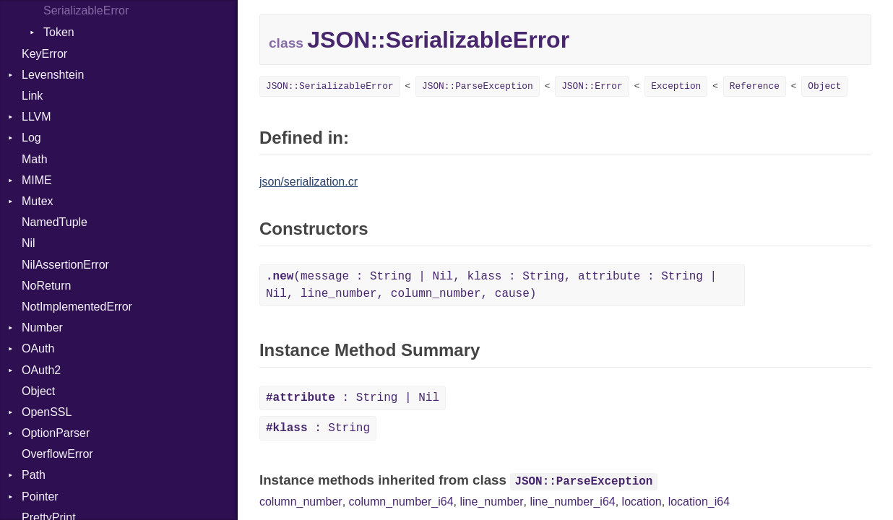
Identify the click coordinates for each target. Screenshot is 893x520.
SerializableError (86, 10)
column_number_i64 (401, 501)
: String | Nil (352, 397)
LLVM (36, 116)
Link (32, 96)
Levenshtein (53, 75)
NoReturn (46, 286)
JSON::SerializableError (330, 86)
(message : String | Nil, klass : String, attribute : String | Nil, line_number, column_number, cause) (491, 285)
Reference (755, 86)
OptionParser (56, 433)
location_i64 (699, 501)
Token (58, 32)
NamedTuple (54, 222)
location (642, 501)
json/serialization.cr (308, 182)
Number (42, 327)
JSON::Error (591, 86)
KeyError (44, 54)
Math (35, 159)
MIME (37, 180)
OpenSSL (47, 412)
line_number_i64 (572, 501)
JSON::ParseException (477, 86)
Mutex (37, 201)
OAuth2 (41, 370)
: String (318, 428)
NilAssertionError (65, 265)
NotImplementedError (77, 306)
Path (34, 475)
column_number (300, 501)
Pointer (40, 496)
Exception (676, 86)
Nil (28, 243)
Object (38, 391)
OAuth (38, 348)
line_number (491, 501)
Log (31, 137)
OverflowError (57, 454)
